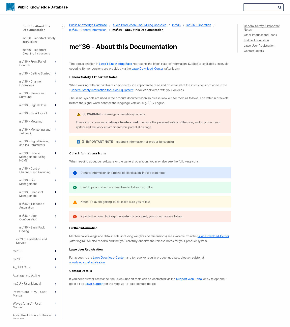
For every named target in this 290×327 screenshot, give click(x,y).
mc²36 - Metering (30, 121)
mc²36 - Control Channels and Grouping (35, 170)
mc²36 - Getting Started (35, 73)
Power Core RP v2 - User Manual (30, 293)
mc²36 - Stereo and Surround (32, 95)
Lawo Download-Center (147, 68)
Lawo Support (94, 283)
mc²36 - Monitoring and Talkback (35, 131)
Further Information (256, 40)
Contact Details (254, 50)
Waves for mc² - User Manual (27, 305)
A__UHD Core (21, 267)
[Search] (263, 7)
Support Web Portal (189, 279)
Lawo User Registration (259, 45)
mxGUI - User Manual (27, 283)
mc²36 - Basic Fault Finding (32, 229)
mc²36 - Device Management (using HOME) (32, 156)
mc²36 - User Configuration (28, 217)
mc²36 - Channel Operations (30, 83)
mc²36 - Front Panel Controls (32, 63)
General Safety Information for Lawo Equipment (102, 90)
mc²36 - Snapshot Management (31, 193)
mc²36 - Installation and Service (31, 240)
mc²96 (17, 259)
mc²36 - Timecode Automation (31, 205)
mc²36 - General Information (88, 29)
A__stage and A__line (26, 275)
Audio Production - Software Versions (32, 317)
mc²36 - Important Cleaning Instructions (36, 51)
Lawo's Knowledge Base (115, 63)
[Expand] (55, 62)
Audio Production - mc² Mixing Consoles (139, 25)
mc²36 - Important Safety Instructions (39, 39)
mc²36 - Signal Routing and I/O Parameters (34, 143)
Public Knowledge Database (43, 7)
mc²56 (17, 251)
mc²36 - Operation (198, 25)
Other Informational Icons (260, 35)
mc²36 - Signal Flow (32, 105)
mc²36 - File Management (28, 182)
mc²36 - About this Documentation (36, 27)
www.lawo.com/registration (87, 262)
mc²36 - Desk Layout (33, 113)
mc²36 (176, 25)
